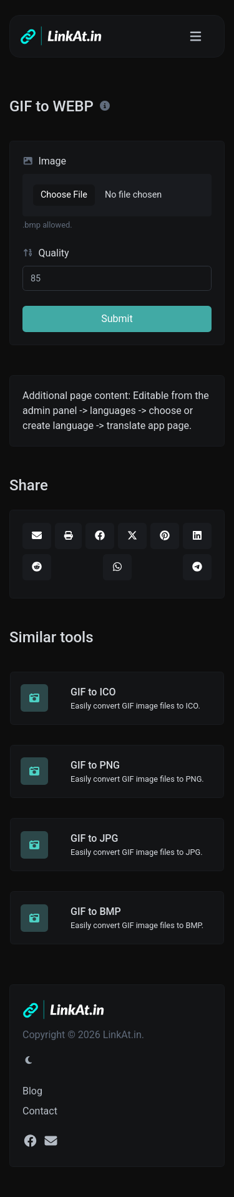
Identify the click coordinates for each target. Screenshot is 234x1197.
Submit (116, 319)
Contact (39, 1111)
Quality (45, 253)
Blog (32, 1091)
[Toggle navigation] (195, 36)
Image (44, 161)
